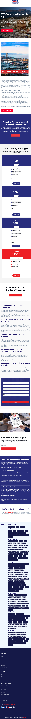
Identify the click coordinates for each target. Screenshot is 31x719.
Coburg (18, 543)
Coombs (21, 636)
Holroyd (26, 574)
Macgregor (14, 605)
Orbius (24, 717)
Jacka (19, 638)
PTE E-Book (3, 665)
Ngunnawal (15, 632)
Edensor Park (21, 570)
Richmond (21, 553)
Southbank (16, 555)
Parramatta (23, 582)
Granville (21, 572)
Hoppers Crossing (17, 549)
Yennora (17, 591)
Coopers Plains (20, 599)
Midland (24, 620)
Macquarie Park (16, 578)
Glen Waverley (23, 547)
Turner (14, 634)
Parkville (21, 551)
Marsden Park (22, 578)
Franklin (27, 638)
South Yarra (11, 555)
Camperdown (16, 568)
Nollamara (20, 622)
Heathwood (15, 603)
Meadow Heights (11, 551)
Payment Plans (4, 663)
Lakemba (24, 576)
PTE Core (2, 676)
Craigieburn (11, 545)
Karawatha (26, 603)
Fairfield (17, 572)
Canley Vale (11, 570)
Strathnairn (23, 638)
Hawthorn (10, 549)
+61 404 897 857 (6, 702)
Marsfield (27, 578)
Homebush (10, 576)
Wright (10, 636)
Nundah (23, 605)
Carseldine (10, 599)
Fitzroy (14, 547)
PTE (1, 674)
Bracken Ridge (11, 597)
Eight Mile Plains (19, 601)
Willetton (10, 628)
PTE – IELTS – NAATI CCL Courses (7, 660)
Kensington (19, 620)
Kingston (21, 634)
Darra (26, 599)
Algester (15, 595)
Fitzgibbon (10, 603)
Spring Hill (23, 607)
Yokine (14, 628)
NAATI (2, 679)
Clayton (14, 543)
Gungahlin (10, 632)
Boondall (25, 595)
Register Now (16, 183)
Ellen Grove (26, 601)
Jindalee (10, 620)
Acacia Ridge (11, 595)
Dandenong (16, 545)
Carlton (25, 541)
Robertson (14, 607)
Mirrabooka (15, 622)
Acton (17, 634)
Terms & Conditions (12, 714)
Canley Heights (22, 568)
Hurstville (15, 576)
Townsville (11, 537)
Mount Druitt (16, 580)
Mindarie (10, 622)
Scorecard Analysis (5, 667)
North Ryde (18, 582)
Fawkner (10, 547)
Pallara (10, 607)
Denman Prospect (15, 636)
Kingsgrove (20, 576)
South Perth (11, 626)
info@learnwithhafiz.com (9, 704)
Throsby (10, 638)
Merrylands (11, 580)
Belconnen (23, 632)
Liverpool (10, 578)
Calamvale (24, 597)
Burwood (16, 566)
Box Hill (10, 541)
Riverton (20, 624)
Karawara (14, 620)
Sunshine (24, 555)
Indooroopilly (21, 603)
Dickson (10, 634)
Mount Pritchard (12, 582)
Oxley (27, 605)
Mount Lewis (22, 580)
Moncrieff (14, 638)
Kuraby (10, 605)
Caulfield (10, 543)
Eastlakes (15, 570)
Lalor (22, 549)
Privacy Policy (4, 692)
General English (4, 681)
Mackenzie (19, 605)
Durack (14, 601)
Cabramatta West (22, 566)
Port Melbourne (11, 553)
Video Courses (3, 661)
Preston (17, 553)
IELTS (2, 678)
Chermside (15, 599)
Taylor (24, 636)
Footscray (18, 547)
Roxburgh (25, 553)
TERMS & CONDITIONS (5, 694)
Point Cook (26, 551)
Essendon (25, 545)
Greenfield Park (11, 574)
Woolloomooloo (12, 591)
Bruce (20, 632)
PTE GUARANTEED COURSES (6, 683)
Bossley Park (11, 566)
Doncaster (21, 545)
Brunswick (21, 541)
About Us (2, 656)
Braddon (25, 634)
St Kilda (20, 555)
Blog (2, 658)
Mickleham (17, 551)
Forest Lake (11, 609)
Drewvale (10, 601)
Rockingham (25, 624)
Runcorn (19, 607)
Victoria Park (20, 626)
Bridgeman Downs (18, 597)
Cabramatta (11, 568)
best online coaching (9, 512)
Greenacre (26, 572)
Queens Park (15, 624)
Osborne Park (25, 622)
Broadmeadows (15, 541)
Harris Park (22, 574)
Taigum (28, 607)
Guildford (17, 574)
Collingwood (23, 543)
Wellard (25, 626)
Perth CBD (10, 624)
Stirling (15, 626)
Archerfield (21, 595)
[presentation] (16, 399)
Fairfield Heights (11, 572)
